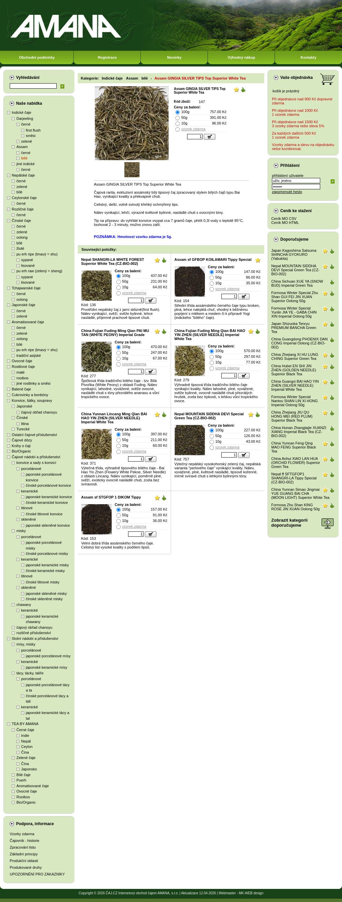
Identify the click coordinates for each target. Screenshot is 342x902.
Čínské (22, 418)
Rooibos (23, 797)
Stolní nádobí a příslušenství (35, 638)
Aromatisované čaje (28, 322)
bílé (24, 158)
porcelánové (31, 469)
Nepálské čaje (23, 175)
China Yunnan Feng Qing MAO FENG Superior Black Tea (293, 447)
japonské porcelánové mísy (48, 656)
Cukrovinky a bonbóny (30, 395)
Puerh (21, 780)
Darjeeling (24, 118)
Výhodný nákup (241, 57)
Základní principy (24, 854)
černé (26, 124)
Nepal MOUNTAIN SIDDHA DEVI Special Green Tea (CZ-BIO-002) (209, 416)
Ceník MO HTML (285, 223)
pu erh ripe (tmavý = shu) (37, 254)
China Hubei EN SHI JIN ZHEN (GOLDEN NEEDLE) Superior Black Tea (293, 370)
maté (20, 372)
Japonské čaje (23, 305)
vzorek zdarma (193, 129)
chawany (23, 605)
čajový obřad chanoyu (39, 412)
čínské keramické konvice (47, 503)
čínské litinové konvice (44, 514)
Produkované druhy (26, 867)
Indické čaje (21, 112)
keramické (29, 491)
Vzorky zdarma (22, 834)
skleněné (28, 519)
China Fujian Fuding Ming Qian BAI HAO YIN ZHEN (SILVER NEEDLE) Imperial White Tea (209, 335)
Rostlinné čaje (23, 367)
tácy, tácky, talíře (30, 673)
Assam (22, 147)
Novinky (174, 57)
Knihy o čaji (21, 446)
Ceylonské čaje (24, 198)
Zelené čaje (26, 758)
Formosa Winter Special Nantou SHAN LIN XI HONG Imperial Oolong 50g (294, 401)
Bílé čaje (23, 775)
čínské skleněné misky (44, 599)
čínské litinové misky (42, 582)
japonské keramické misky (47, 565)
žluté (20, 248)
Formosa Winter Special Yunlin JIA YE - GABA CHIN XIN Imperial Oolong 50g (294, 312)
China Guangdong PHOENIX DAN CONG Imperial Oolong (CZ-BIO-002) (299, 343)
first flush (33, 130)
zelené (26, 141)
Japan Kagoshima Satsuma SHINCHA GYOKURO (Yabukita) (294, 254)
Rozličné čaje (23, 209)
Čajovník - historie (24, 841)
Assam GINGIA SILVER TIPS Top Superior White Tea (200, 78)
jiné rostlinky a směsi (33, 383)
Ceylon (27, 747)
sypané (27, 260)
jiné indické (25, 164)
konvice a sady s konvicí (36, 463)
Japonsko (29, 769)
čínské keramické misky (45, 571)
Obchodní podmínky (37, 57)
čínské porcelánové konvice (48, 485)
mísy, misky (26, 644)
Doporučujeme (294, 239)
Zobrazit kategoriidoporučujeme (289, 523)
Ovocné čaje (22, 361)
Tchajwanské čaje (26, 288)
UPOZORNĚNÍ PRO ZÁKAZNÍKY (37, 874)
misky (21, 531)
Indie (25, 735)
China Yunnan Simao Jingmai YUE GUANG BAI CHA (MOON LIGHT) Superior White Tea (300, 493)
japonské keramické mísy (46, 667)
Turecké (23, 429)
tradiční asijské (28, 355)
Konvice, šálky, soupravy (32, 400)
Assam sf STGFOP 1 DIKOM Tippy (111, 497)
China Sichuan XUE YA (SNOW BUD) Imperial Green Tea (297, 283)
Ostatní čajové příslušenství (34, 435)
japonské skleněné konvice (48, 525)
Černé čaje (25, 730)
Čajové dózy (22, 440)
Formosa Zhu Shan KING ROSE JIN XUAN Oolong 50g (295, 507)
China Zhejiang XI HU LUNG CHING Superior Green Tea (294, 356)
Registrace (107, 57)
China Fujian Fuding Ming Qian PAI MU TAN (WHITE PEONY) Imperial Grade (115, 333)
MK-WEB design (251, 893)
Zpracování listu (23, 847)
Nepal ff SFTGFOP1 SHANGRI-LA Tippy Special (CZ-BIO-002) (294, 478)
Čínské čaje (21, 221)
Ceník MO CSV (283, 219)
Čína (25, 752)
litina (25, 424)
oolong (21, 237)
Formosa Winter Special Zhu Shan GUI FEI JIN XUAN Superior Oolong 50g (294, 297)
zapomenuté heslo (287, 192)
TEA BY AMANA (25, 724)
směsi (31, 136)
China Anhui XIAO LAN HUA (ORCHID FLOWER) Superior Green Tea (295, 463)
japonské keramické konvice (49, 497)
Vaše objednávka (296, 77)
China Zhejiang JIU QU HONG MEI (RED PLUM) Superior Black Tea (291, 416)
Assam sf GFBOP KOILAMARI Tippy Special (212, 259)
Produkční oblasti (24, 861)
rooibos (22, 378)
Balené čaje (21, 389)
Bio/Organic (21, 451)
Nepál (26, 741)
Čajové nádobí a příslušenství (36, 457)
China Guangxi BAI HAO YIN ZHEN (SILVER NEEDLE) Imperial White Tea (295, 385)
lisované (28, 266)
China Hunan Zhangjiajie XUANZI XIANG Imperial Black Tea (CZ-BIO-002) (298, 432)
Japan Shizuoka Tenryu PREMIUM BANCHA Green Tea (293, 328)
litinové (27, 508)
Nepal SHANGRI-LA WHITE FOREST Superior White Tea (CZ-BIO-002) (112, 261)
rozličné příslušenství (33, 633)
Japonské (24, 406)
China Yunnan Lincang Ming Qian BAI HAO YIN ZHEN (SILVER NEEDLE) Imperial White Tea (114, 418)
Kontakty (308, 57)
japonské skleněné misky (46, 593)
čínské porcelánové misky (47, 554)
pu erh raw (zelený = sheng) (39, 271)
